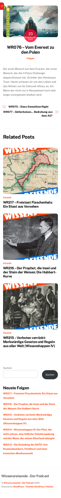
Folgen (30, 58)
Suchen (7, 368)
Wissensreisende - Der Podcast (19, 483)
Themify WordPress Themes (39, 486)
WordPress (18, 486)
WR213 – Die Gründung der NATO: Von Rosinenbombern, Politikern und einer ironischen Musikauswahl (25, 449)
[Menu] (2, 6)
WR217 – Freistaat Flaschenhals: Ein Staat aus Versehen (28, 204)
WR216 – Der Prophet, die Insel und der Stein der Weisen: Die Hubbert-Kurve (29, 272)
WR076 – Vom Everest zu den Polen (30, 50)
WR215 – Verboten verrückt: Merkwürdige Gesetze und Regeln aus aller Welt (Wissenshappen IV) (29, 342)
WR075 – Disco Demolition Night (28, 106)
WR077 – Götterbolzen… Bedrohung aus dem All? (27, 113)
